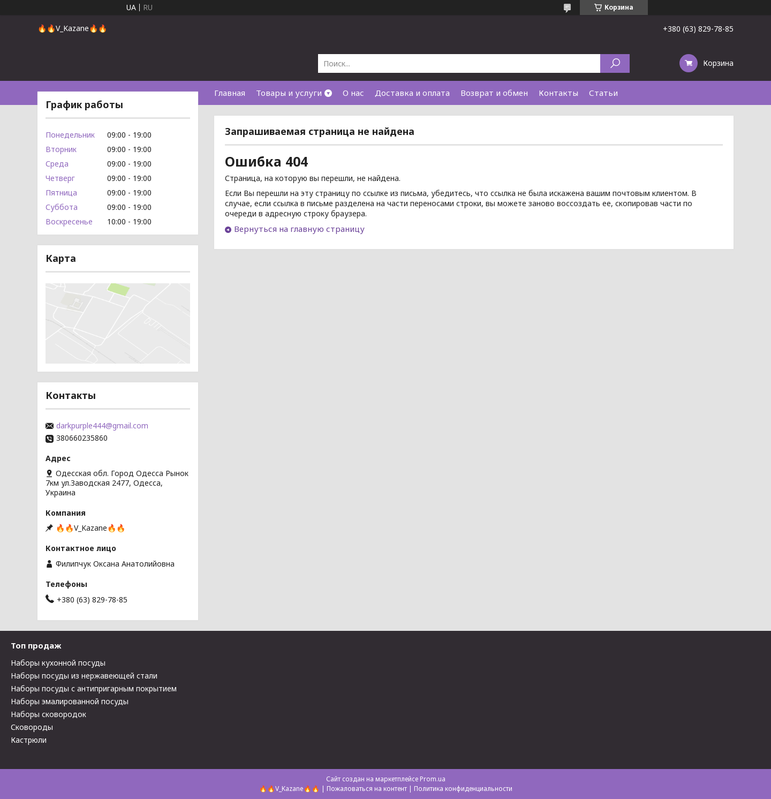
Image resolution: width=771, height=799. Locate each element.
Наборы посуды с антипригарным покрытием (94, 688)
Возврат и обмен (494, 92)
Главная (229, 92)
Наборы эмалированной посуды (69, 701)
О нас (353, 92)
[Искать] (615, 63)
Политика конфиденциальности (463, 788)
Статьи (603, 92)
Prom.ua (432, 778)
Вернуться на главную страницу (299, 228)
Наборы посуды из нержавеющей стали (84, 675)
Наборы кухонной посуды (58, 663)
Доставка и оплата (412, 92)
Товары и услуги (289, 92)
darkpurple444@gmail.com (102, 426)
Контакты (558, 92)
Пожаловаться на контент (367, 788)
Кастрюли (29, 740)
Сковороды (32, 727)
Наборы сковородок (48, 714)
